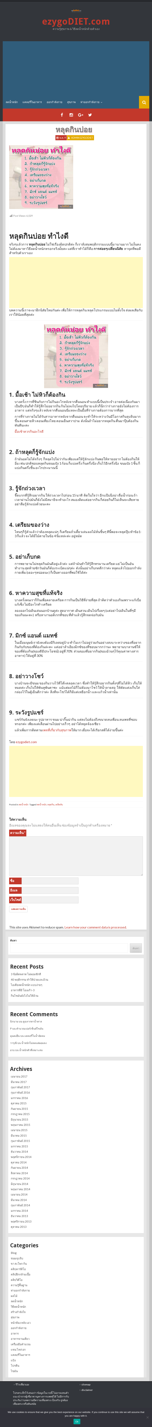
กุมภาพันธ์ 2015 (20, 1140)
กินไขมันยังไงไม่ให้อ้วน (24, 995)
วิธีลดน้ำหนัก (18, 1306)
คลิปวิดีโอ (16, 1279)
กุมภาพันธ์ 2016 (20, 1092)
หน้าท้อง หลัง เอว (21, 1322)
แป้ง (13, 1360)
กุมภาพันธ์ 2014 (20, 1205)
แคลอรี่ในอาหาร (32, 102)
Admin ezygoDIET (82, 137)
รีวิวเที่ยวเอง (22, 1384)
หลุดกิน (50, 804)
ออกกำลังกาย (54, 102)
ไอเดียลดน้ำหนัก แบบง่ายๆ (26, 984)
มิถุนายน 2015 (19, 1119)
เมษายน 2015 (19, 1130)
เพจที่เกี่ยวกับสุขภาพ (56, 730)
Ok (76, 1421)
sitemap (86, 1384)
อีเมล (13, 890)
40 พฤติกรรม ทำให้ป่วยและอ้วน (29, 979)
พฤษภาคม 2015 (20, 1124)
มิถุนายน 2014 (19, 1183)
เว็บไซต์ (15, 900)
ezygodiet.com (26, 742)
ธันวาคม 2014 (19, 1151)
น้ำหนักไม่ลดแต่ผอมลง (34, 1042)
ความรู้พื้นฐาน (19, 1285)
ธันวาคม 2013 (19, 1216)
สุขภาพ (71, 102)
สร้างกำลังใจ (18, 1312)
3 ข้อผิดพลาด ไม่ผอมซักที (26, 974)
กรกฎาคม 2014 (20, 1178)
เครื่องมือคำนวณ (21, 1344)
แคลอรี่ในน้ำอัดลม (34, 1035)
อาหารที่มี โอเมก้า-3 (23, 990)
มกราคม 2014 (19, 1210)
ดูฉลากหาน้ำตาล (32, 1021)
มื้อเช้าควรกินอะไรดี (29, 431)
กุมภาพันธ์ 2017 (20, 1087)
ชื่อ (12, 881)
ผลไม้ (14, 1295)
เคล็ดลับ (59, 804)
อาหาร (15, 1333)
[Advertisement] (76, 68)
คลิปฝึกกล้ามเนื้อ (20, 1274)
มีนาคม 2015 (19, 1135)
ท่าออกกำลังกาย (90, 102)
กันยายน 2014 (19, 1167)
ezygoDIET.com (76, 21)
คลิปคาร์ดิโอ (18, 1269)
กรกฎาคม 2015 (20, 1114)
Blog (14, 1252)
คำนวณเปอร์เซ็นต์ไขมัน (29, 1028)
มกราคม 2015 (19, 1146)
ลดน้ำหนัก (12, 102)
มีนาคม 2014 (19, 1200)
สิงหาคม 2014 (19, 1173)
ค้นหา (13, 940)
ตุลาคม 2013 (19, 1226)
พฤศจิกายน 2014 (21, 1156)
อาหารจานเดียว (20, 1338)
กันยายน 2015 (19, 1108)
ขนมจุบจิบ (17, 1258)
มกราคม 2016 (19, 1098)
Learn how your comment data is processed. (95, 927)
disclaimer (87, 1389)
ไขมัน (14, 1371)
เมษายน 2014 (19, 1194)
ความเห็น (17, 833)
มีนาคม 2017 (19, 1082)
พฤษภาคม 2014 (20, 1189)
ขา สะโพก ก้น (19, 1263)
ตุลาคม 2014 (19, 1162)
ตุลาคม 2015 (19, 1103)
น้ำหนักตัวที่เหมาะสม (31, 1050)
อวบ (12, 1050)
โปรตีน (15, 1365)
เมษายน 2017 (19, 1076)
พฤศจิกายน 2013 (21, 1221)
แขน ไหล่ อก (18, 1349)
